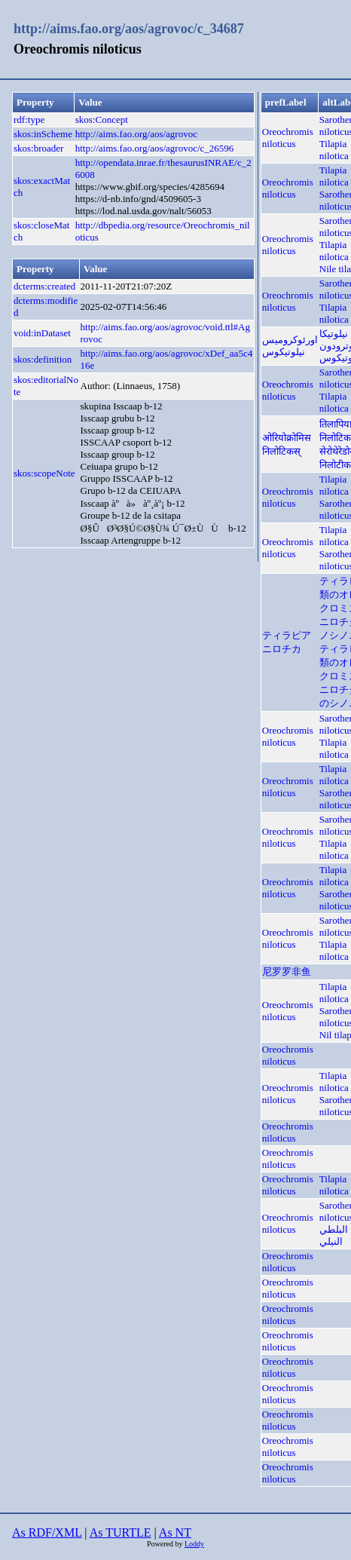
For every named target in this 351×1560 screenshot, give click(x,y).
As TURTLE (120, 1532)
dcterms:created (44, 286)
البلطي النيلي (333, 1235)
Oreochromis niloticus (287, 137)
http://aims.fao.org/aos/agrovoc (136, 133)
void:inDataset (42, 333)
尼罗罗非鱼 (286, 971)
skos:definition (43, 359)
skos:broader (38, 148)
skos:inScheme (43, 133)
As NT (175, 1532)
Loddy (194, 1544)
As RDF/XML (46, 1532)
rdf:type (29, 119)
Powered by (166, 1544)
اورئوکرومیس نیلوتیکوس (290, 345)
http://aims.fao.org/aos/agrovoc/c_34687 (129, 28)
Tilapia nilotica (334, 149)
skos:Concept (101, 119)
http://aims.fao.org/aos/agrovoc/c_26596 (154, 148)
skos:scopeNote (44, 473)
